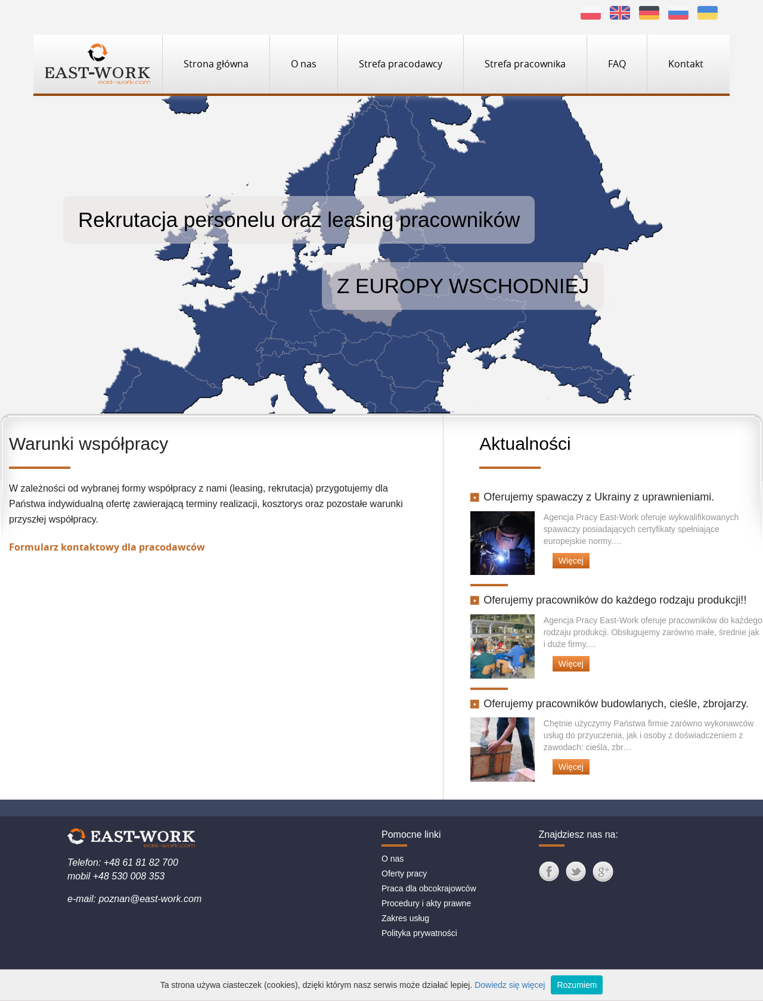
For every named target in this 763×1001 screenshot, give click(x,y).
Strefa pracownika (525, 63)
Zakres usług (405, 918)
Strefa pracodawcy (400, 63)
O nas (304, 63)
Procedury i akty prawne (426, 903)
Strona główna (216, 63)
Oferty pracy (404, 873)
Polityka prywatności (419, 933)
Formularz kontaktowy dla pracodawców (107, 547)
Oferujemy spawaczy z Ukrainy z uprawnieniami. (592, 497)
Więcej (571, 560)
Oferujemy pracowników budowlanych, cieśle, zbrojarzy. (609, 704)
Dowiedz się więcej (509, 985)
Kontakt (685, 63)
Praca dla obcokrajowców (429, 888)
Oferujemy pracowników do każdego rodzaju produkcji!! (608, 600)
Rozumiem (577, 985)
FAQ (617, 63)
